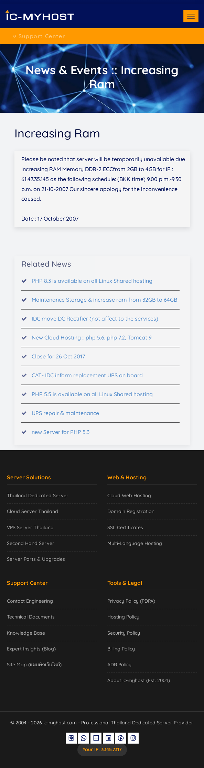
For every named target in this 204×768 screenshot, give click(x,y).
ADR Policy (119, 664)
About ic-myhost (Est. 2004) (138, 680)
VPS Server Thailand (30, 527)
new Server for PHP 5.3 (60, 436)
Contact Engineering (30, 601)
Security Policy (123, 633)
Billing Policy (121, 649)
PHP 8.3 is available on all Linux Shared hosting (92, 285)
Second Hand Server (30, 543)
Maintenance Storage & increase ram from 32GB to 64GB (104, 304)
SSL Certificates (125, 527)
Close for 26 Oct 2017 (58, 360)
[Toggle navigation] (190, 16)
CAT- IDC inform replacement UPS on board (87, 379)
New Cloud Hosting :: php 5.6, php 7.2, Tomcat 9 (92, 341)
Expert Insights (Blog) (31, 649)
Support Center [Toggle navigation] (39, 36)
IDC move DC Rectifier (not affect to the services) (95, 323)
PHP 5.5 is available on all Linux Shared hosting (92, 398)
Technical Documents (31, 617)
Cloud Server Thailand (32, 511)
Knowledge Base (26, 633)
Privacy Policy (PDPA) (131, 601)
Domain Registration (130, 511)
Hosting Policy (123, 617)
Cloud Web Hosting (129, 495)
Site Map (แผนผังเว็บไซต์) (34, 664)
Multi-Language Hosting (134, 543)
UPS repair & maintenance (65, 417)
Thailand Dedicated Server (37, 495)
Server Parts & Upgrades (36, 559)
